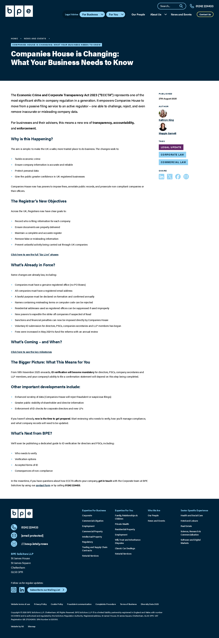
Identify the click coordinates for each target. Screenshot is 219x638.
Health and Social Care (192, 515)
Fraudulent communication (79, 604)
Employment (88, 526)
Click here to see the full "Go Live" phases (35, 254)
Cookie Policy (57, 604)
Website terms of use (20, 604)
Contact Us (205, 14)
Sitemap (31, 626)
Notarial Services (90, 555)
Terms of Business (128, 604)
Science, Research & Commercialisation (191, 533)
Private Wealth (122, 524)
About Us (158, 14)
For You (116, 14)
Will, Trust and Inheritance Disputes (127, 541)
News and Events (181, 14)
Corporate (87, 515)
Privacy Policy (40, 604)
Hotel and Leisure (189, 520)
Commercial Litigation (92, 520)
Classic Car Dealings (125, 548)
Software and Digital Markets (191, 541)
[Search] (182, 6)
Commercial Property (92, 531)
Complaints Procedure (105, 604)
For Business (93, 14)
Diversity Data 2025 (150, 604)
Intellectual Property (92, 536)
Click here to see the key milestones (31, 352)
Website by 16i (17, 626)
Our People (138, 14)
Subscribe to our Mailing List (47, 590)
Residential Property (125, 529)
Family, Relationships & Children (126, 517)
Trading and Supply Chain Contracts (94, 549)
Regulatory (87, 541)
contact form (43, 485)
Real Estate (186, 526)
